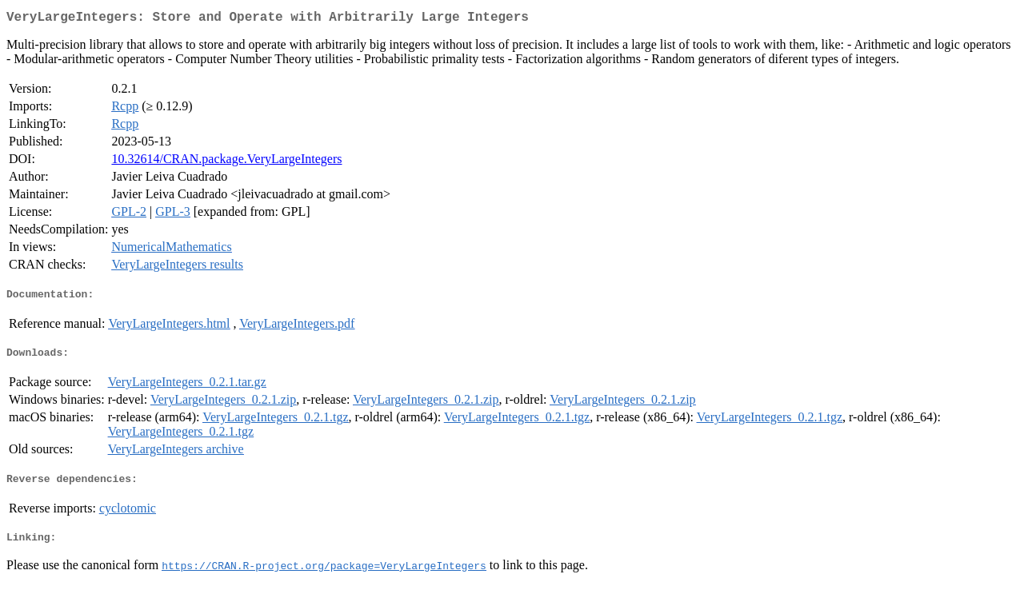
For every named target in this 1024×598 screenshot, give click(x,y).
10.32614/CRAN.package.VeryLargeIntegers (226, 162)
